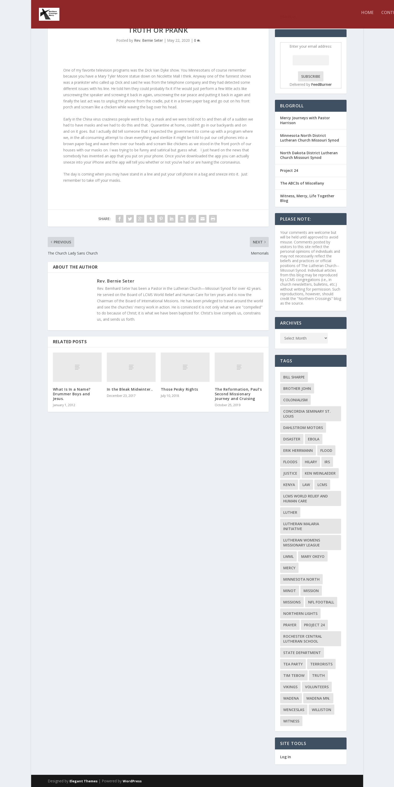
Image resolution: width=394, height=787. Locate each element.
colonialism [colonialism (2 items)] (295, 399)
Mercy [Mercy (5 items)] (289, 567)
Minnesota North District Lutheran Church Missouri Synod (309, 138)
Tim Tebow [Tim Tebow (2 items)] (294, 675)
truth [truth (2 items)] (318, 675)
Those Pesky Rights (179, 389)
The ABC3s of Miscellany (302, 183)
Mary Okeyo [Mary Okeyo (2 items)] (312, 556)
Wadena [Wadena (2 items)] (291, 698)
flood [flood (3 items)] (326, 450)
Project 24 (289, 170)
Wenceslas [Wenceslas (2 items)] (293, 709)
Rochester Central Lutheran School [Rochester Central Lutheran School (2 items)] (302, 639)
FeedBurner (321, 84)
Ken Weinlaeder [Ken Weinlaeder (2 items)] (320, 473)
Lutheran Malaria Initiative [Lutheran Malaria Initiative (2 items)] (301, 526)
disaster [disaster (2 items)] (291, 439)
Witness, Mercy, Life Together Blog (307, 198)
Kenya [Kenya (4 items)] (289, 484)
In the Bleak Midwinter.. (130, 389)
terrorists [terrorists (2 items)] (321, 664)
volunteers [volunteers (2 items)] (317, 686)
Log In (285, 756)
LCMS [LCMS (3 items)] (322, 484)
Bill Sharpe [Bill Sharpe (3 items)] (294, 377)
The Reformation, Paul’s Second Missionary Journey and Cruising (238, 394)
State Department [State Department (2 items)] (302, 652)
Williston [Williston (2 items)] (321, 709)
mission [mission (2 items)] (311, 590)
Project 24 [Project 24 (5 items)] (314, 624)
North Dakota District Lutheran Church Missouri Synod (309, 155)
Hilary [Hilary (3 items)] (311, 461)
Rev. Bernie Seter (148, 40)
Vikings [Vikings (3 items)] (290, 686)
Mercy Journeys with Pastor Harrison (305, 120)
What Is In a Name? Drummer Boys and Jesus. (72, 394)
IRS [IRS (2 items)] (327, 461)
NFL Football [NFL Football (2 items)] (321, 602)
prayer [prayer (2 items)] (289, 624)
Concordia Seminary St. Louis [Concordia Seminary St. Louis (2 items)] (307, 414)
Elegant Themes (84, 781)
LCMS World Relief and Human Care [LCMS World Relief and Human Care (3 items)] (305, 498)
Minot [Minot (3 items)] (289, 590)
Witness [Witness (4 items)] (291, 721)
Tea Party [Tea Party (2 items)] (293, 664)
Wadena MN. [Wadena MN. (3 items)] (318, 698)
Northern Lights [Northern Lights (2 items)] (300, 613)
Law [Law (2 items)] (306, 484)
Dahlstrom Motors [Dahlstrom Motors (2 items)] (303, 427)
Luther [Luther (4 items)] (290, 512)
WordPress (132, 781)
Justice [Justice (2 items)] (290, 473)
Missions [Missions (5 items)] (292, 602)
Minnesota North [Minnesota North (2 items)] (301, 579)
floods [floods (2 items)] (290, 461)
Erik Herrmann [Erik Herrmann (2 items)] (298, 450)
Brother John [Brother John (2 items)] (297, 388)
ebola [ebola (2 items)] (313, 439)
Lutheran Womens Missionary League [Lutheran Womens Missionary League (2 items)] (301, 542)
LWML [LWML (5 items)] (288, 556)
